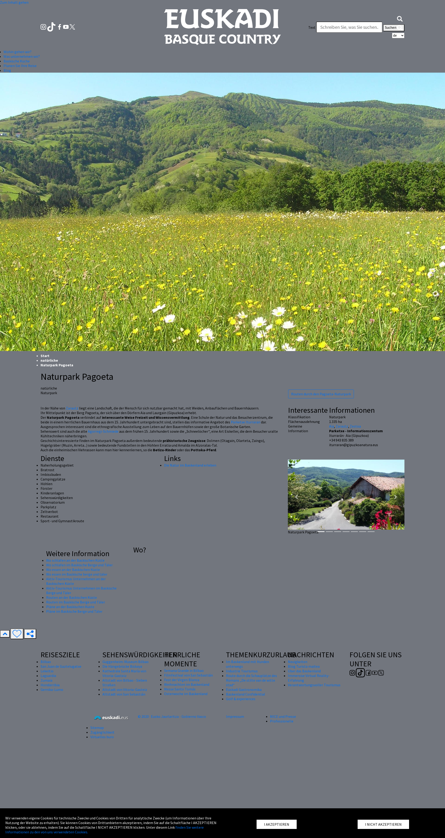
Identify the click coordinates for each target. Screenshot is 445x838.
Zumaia (46, 680)
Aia (331, 426)
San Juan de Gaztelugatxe (61, 666)
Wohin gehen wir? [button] (17, 51)
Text (311, 27)
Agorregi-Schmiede (103, 431)
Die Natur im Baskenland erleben (190, 465)
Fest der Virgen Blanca (181, 679)
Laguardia (48, 675)
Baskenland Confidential (245, 694)
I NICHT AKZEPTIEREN (383, 824)
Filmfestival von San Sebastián (188, 675)
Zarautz (72, 408)
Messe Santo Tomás (180, 689)
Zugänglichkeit (102, 732)
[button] (400, 18)
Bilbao (46, 661)
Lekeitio (47, 671)
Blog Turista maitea (304, 666)
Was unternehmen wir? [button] (21, 56)
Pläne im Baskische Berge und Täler (74, 611)
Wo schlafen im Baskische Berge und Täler (79, 565)
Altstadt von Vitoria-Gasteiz (124, 689)
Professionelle (281, 721)
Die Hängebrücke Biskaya (122, 666)
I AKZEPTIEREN (276, 824)
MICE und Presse (283, 716)
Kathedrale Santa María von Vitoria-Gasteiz (124, 673)
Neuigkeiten (297, 661)
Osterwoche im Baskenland (185, 693)
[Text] (349, 27)
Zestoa (355, 426)
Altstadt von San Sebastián (123, 694)
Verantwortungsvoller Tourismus (314, 685)
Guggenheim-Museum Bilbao (125, 661)
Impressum (235, 716)
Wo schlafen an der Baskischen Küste (75, 560)
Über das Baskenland (304, 671)
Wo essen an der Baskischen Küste (73, 569)
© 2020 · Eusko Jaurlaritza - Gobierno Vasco (172, 716)
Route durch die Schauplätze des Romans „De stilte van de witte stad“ (251, 680)
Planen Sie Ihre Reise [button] (20, 65)
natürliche (49, 360)
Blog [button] (7, 70)
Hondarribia (50, 685)
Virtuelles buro (102, 737)
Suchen (394, 28)
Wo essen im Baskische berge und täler (76, 574)
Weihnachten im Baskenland (186, 684)
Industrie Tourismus (242, 671)
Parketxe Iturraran (245, 422)
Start (45, 355)
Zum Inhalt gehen (14, 2)
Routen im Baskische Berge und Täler (75, 602)
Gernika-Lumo (52, 689)
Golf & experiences (240, 698)
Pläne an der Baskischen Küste (70, 606)
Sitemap (97, 727)
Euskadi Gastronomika (244, 689)
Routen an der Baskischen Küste (71, 597)
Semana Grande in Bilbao (184, 670)
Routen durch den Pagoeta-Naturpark (321, 394)
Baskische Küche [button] (16, 61)
